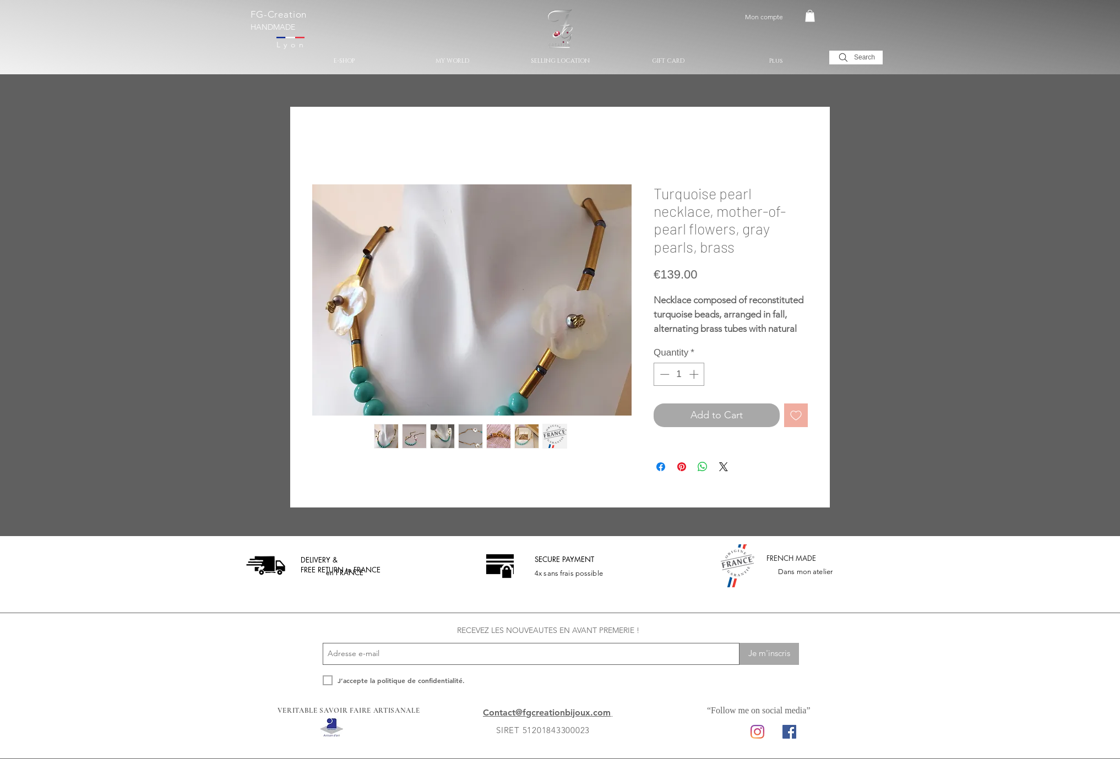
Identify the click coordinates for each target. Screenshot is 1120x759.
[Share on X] (723, 466)
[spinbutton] (679, 374)
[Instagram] (757, 732)
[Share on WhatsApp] (702, 466)
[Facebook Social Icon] (789, 732)
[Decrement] (663, 374)
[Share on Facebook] (660, 466)
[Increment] (695, 374)
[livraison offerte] (265, 566)
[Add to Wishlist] (796, 415)
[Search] (856, 57)
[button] (810, 16)
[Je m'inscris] (769, 654)
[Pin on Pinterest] (681, 466)
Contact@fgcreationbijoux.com (547, 712)
